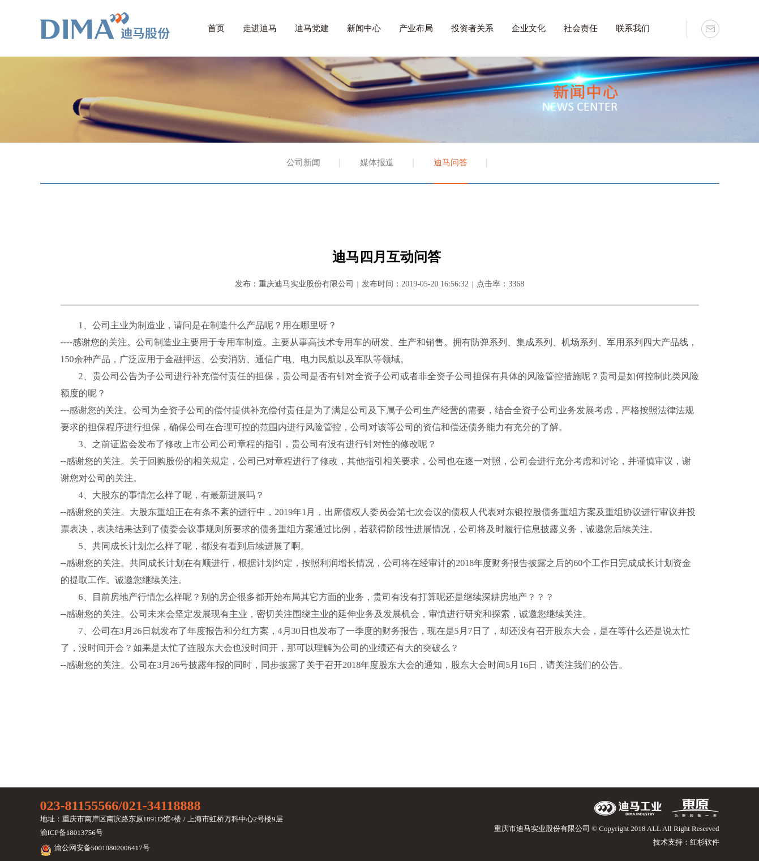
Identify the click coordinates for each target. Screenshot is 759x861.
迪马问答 (451, 162)
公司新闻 (303, 162)
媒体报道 (377, 162)
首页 (216, 28)
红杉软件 (704, 842)
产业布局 (416, 28)
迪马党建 (312, 28)
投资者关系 (472, 28)
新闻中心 (364, 28)
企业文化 (529, 28)
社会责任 (581, 28)
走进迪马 (260, 28)
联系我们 (633, 28)
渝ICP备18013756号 (71, 832)
